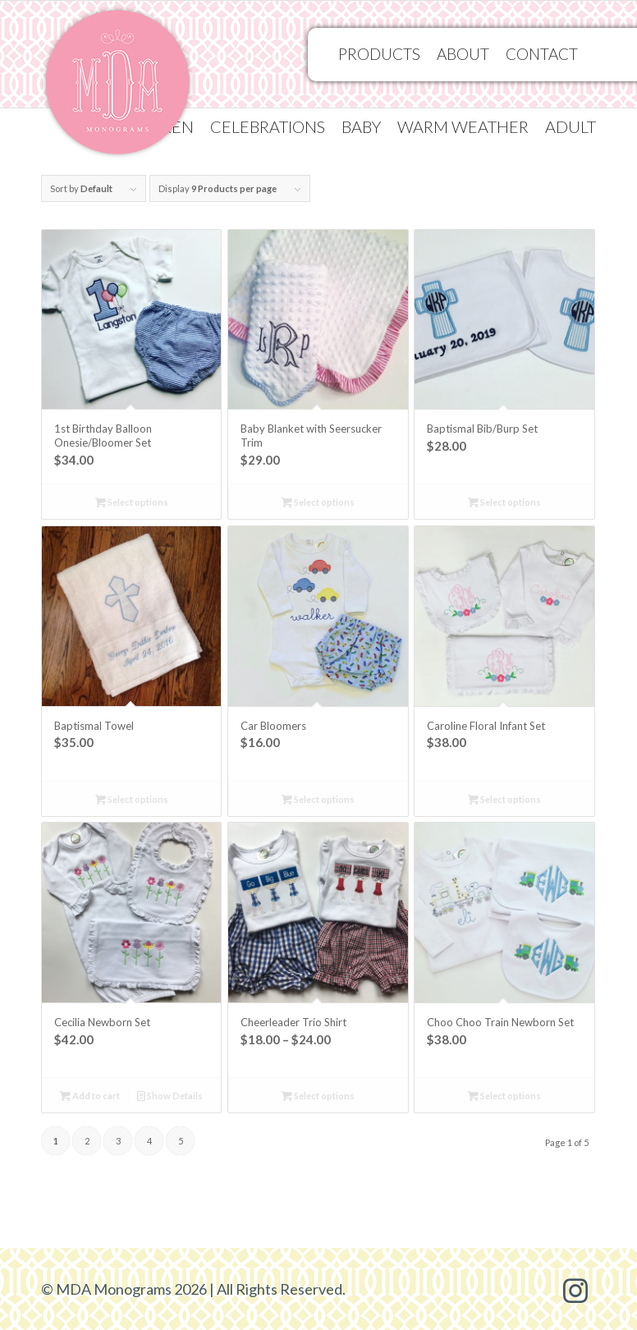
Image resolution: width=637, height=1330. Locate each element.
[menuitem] (267, 126)
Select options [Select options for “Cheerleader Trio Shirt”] (318, 1096)
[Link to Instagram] (575, 1288)
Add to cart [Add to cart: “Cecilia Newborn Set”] (90, 1096)
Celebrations (267, 126)
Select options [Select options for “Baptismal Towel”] (131, 799)
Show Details (170, 1096)
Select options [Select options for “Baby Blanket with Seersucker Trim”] (318, 502)
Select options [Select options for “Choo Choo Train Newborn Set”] (504, 1096)
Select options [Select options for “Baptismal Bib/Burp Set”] (504, 502)
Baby (361, 126)
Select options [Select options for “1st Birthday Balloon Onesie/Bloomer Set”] (131, 502)
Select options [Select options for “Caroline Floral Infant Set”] (504, 799)
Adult (570, 126)
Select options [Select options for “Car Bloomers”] (318, 799)
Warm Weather (463, 126)
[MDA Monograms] (118, 87)
